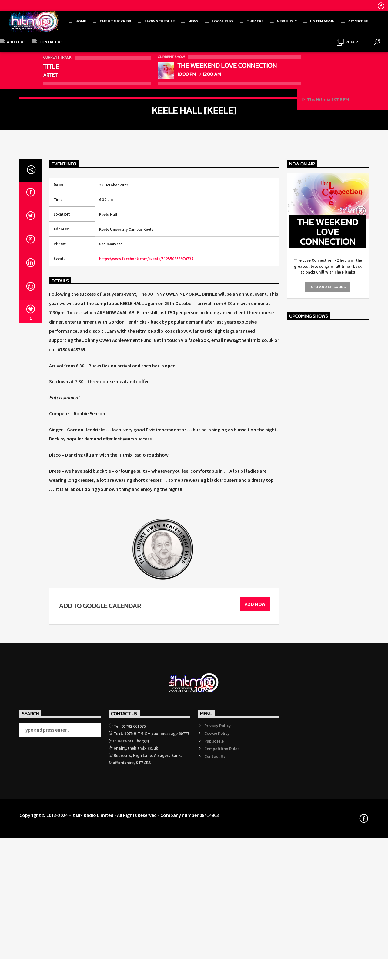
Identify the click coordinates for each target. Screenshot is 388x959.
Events (194, 176)
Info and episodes (327, 538)
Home (80, 21)
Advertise (358, 21)
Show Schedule (159, 21)
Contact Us (51, 42)
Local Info (222, 21)
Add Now (255, 856)
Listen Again (322, 21)
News (193, 21)
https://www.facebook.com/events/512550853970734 (146, 510)
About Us (16, 42)
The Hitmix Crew (115, 21)
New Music (286, 21)
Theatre (255, 21)
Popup (347, 42)
